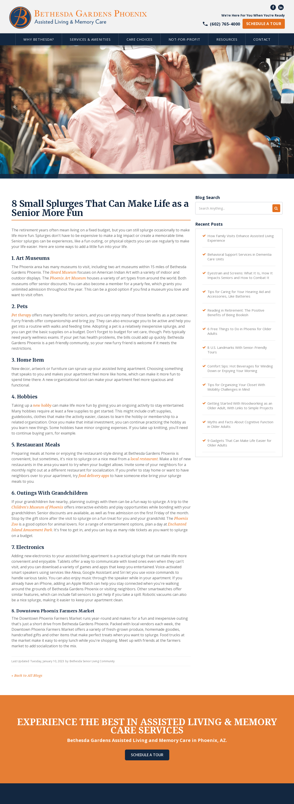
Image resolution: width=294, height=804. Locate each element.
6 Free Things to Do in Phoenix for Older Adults (239, 331)
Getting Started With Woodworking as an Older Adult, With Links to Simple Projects (240, 405)
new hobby (42, 405)
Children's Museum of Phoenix (37, 507)
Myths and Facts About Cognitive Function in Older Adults (240, 424)
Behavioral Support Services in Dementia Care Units (239, 256)
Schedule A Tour (147, 754)
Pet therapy (21, 315)
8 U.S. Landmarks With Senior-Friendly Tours (237, 349)
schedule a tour (263, 23)
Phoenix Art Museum (68, 278)
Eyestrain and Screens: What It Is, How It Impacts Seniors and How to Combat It (240, 275)
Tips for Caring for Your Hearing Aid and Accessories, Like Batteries (238, 293)
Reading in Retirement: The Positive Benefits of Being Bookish (235, 312)
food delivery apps (94, 476)
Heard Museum (63, 272)
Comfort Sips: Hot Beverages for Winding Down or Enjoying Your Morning (240, 368)
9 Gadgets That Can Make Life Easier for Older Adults (239, 442)
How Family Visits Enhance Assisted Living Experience (240, 238)
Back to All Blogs (26, 675)
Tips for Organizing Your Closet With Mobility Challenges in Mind (236, 387)
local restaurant (144, 459)
